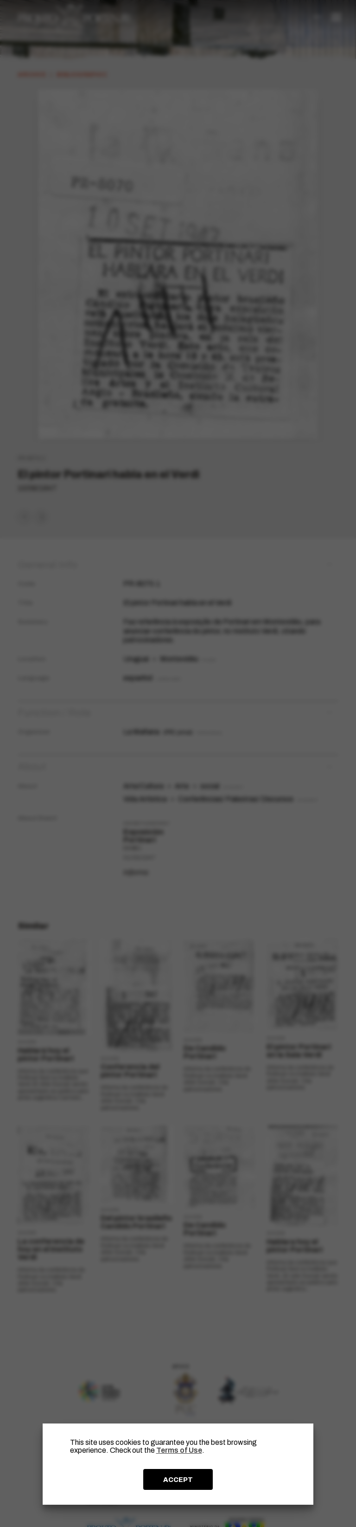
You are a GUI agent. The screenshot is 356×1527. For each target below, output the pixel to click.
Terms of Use (179, 1450)
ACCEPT (178, 1479)
